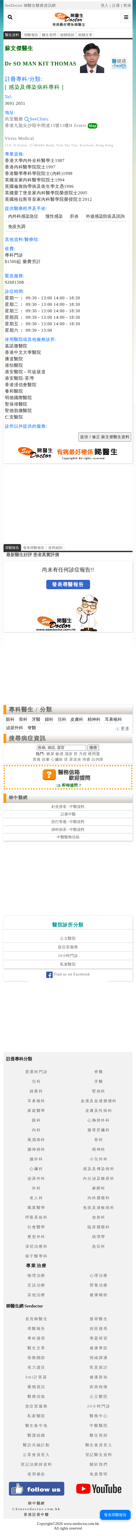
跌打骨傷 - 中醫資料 (68, 822)
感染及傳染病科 (99, 1169)
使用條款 (36, 1474)
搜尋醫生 (99, 1319)
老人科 (36, 1198)
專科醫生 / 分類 (30, 709)
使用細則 (55, 548)
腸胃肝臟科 (99, 1130)
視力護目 (36, 1367)
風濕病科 (36, 1140)
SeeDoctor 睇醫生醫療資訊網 (30, 6)
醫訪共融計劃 (36, 1445)
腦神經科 (36, 1149)
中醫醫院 (99, 1426)
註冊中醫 (68, 814)
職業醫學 (36, 1208)
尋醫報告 (31, 35)
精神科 (99, 1149)
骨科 (98, 1140)
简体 (127, 6)
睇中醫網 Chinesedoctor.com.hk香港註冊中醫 (36, 1509)
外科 (36, 1188)
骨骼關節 (36, 1358)
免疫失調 (16, 226)
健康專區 (99, 1348)
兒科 (36, 1082)
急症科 (99, 1246)
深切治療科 (36, 1246)
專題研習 (99, 1338)
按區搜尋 (99, 1329)
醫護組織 (36, 1435)
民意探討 (99, 1367)
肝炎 (74, 216)
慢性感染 (54, 216)
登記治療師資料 (37, 1464)
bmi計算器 (36, 1377)
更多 (123, 728)
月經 (83, 754)
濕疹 (69, 754)
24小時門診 (68, 956)
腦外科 (36, 1159)
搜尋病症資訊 (27, 738)
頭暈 (46, 759)
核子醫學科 (36, 1256)
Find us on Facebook (68, 974)
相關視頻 (67, 35)
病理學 (99, 1237)
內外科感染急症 (23, 216)
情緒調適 (99, 1358)
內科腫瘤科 (99, 1198)
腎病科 (99, 1091)
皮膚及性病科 (99, 1111)
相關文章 (85, 35)
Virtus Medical (19, 138)
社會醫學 (36, 1227)
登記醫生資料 (99, 1455)
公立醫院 (68, 938)
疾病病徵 (99, 1387)
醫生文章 (36, 1348)
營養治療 (99, 1285)
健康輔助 (99, 1295)
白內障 (98, 759)
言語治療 (36, 1285)
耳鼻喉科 (36, 1101)
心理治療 (99, 1276)
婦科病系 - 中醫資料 (68, 830)
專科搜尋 (36, 1338)
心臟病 (57, 759)
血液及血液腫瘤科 (99, 1101)
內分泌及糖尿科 (99, 1179)
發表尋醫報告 (34, 548)
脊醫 (98, 1072)
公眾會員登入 (36, 1455)
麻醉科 (99, 1188)
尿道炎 (75, 759)
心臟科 (36, 1169)
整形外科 (36, 1237)
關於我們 (99, 1464)
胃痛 (37, 759)
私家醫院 (68, 964)
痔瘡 (86, 759)
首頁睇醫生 (36, 1319)
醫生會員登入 (99, 1445)
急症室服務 (68, 947)
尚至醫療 (17, 119)
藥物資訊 (36, 1387)
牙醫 (98, 1082)
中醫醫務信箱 (68, 837)
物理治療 (36, 1276)
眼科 (36, 1120)
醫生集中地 (36, 1426)
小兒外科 (99, 1159)
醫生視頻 (99, 1435)
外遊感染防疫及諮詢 (105, 216)
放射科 (99, 1217)
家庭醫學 (36, 1111)
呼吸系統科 (36, 1217)
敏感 (59, 754)
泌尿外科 (36, 1179)
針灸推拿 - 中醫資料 (68, 807)
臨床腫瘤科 (99, 1227)
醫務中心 (99, 1416)
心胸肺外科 (99, 1120)
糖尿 (50, 754)
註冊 (116, 6)
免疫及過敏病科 (99, 1208)
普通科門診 (36, 1072)
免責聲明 (99, 1474)
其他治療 (36, 1295)
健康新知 (99, 1377)
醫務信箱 (36, 1397)
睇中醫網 (18, 797)
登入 (105, 6)
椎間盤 (94, 754)
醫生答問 (49, 35)
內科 (36, 1130)
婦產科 (36, 1091)
